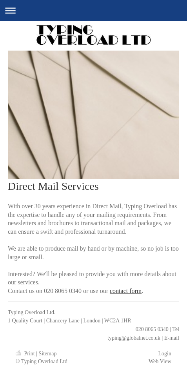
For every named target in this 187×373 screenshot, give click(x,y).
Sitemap (48, 354)
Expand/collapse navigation (93, 10)
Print (26, 354)
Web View (160, 361)
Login (164, 354)
